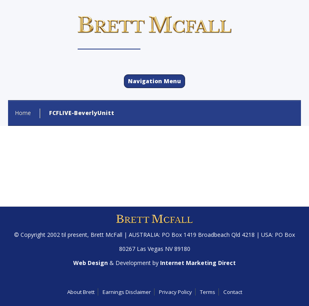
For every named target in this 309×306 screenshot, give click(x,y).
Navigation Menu (154, 81)
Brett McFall (106, 234)
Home (23, 113)
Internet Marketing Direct (198, 263)
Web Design (90, 263)
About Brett (81, 292)
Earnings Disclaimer (127, 292)
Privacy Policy (175, 292)
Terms (207, 292)
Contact (232, 292)
